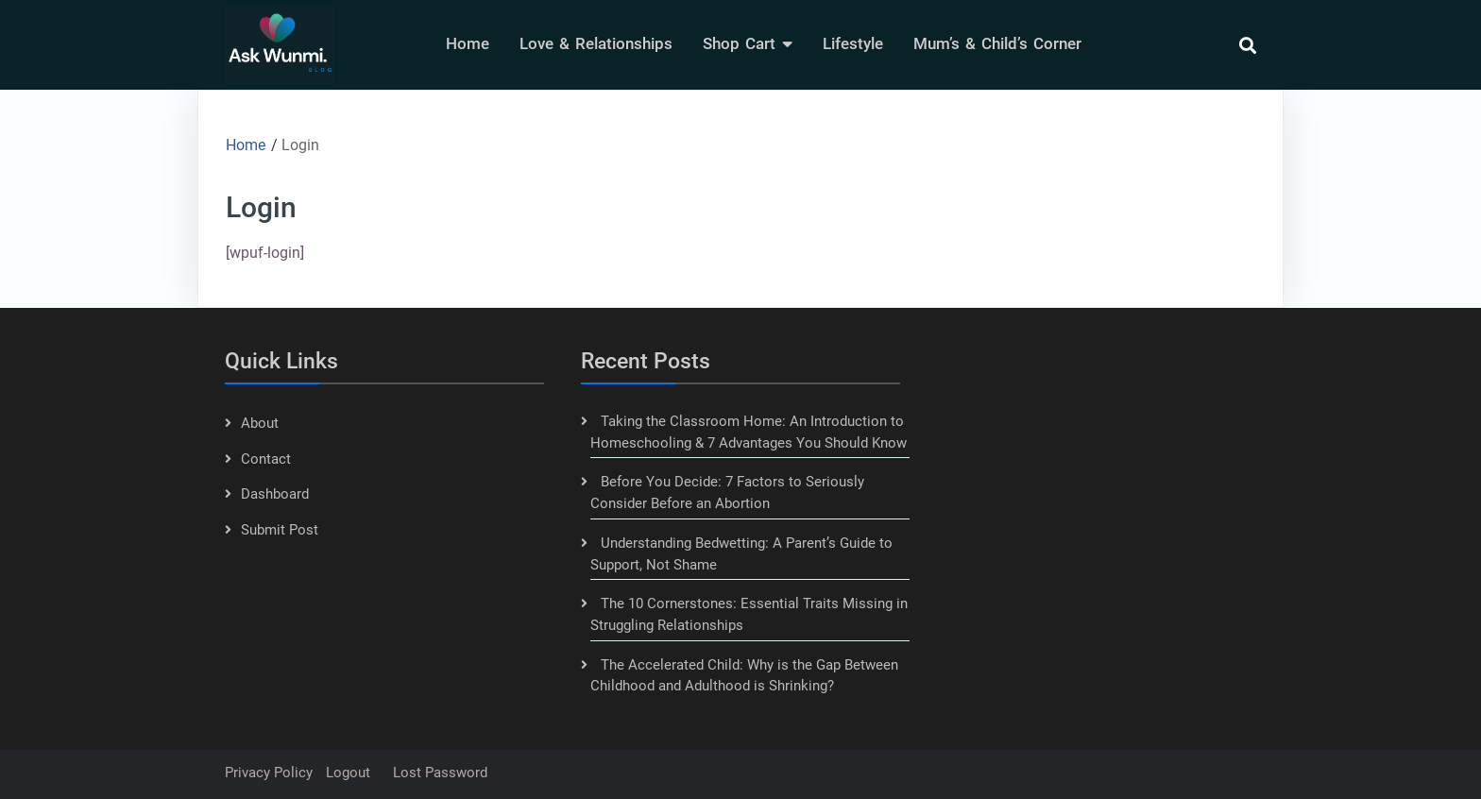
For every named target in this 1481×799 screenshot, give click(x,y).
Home (467, 43)
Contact (266, 459)
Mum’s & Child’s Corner (997, 43)
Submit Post (279, 529)
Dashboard (275, 493)
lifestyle (853, 43)
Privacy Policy (269, 772)
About (260, 423)
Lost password (440, 772)
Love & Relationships (595, 43)
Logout (348, 772)
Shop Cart (739, 43)
